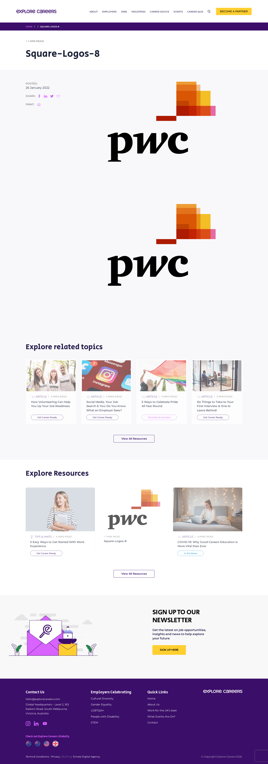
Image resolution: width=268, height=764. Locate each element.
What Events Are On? (161, 716)
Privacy (55, 756)
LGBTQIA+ (97, 710)
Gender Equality (101, 704)
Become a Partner (234, 11)
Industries (138, 11)
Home (151, 698)
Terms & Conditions (37, 756)
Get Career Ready (47, 427)
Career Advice (159, 11)
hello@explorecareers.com (43, 699)
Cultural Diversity (102, 698)
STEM (94, 722)
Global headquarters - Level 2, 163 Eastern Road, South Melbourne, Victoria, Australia (47, 709)
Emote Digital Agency (86, 756)
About (94, 11)
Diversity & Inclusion (159, 427)
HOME (29, 26)
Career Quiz (195, 11)
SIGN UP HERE (169, 649)
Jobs (124, 11)
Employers (109, 11)
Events (178, 11)
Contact (152, 722)
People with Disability (105, 716)
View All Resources (134, 438)
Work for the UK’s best (162, 710)
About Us (153, 704)
